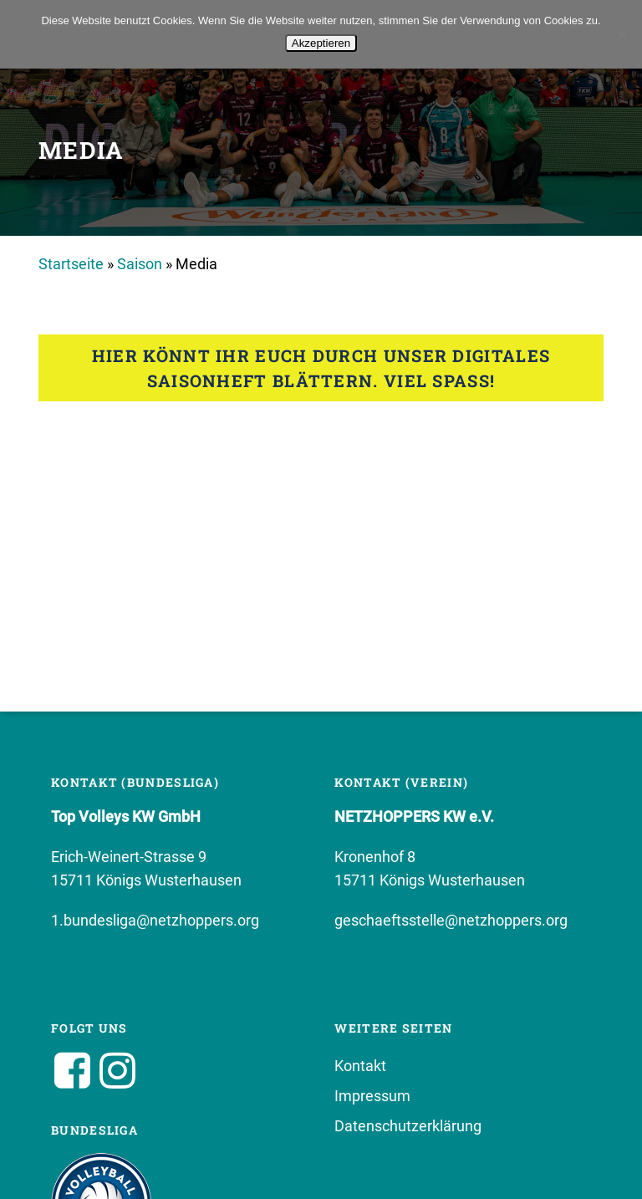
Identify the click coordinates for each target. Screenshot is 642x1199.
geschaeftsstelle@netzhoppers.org (451, 920)
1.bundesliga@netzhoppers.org (155, 920)
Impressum (372, 1096)
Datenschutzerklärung (408, 1126)
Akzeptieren (321, 43)
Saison (139, 264)
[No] (621, 34)
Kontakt (360, 1065)
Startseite (71, 264)
